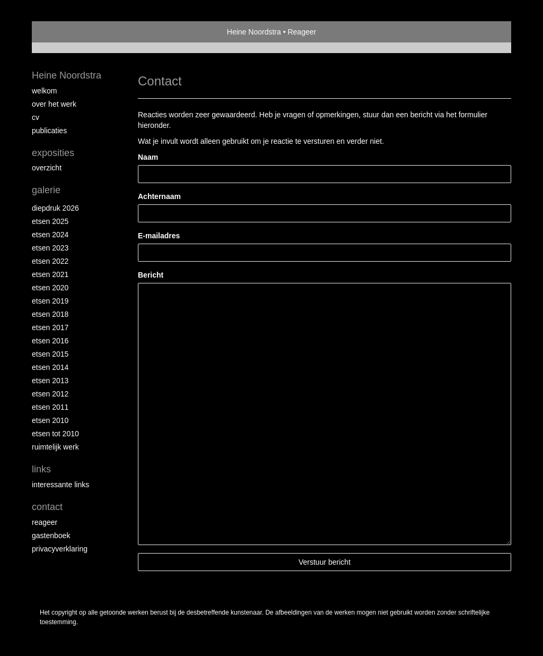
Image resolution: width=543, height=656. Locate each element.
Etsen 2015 (50, 354)
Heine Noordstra (254, 32)
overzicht (47, 167)
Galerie (46, 190)
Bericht (150, 275)
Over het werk (54, 104)
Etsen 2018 (50, 314)
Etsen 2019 (50, 301)
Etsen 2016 (50, 340)
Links (41, 469)
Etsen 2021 (50, 274)
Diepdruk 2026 (55, 208)
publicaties (49, 130)
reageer (44, 522)
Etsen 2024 (50, 234)
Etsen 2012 (50, 394)
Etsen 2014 (50, 367)
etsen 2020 (50, 287)
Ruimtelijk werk (55, 447)
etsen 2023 (50, 248)
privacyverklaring (59, 549)
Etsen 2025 (50, 221)
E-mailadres (159, 235)
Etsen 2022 (50, 261)
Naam (148, 157)
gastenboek (51, 535)
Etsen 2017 (50, 327)
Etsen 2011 (50, 407)
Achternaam (159, 196)
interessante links (60, 484)
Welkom (44, 91)
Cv (35, 117)
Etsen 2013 (50, 380)
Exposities (53, 153)
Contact (47, 507)
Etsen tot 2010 (55, 433)
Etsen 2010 (50, 420)
